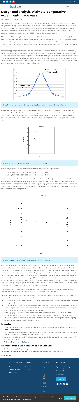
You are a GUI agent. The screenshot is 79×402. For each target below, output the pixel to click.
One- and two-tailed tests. (20, 342)
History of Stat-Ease (14, 369)
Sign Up (61, 379)
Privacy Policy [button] (26, 399)
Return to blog (6, 355)
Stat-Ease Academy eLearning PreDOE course (19, 351)
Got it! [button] (60, 398)
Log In (68, 2)
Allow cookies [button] (70, 398)
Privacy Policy (13, 372)
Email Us (27, 369)
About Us (11, 367)
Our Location (28, 367)
